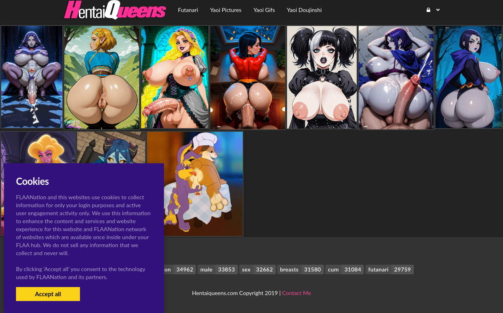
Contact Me (296, 292)
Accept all (48, 293)
